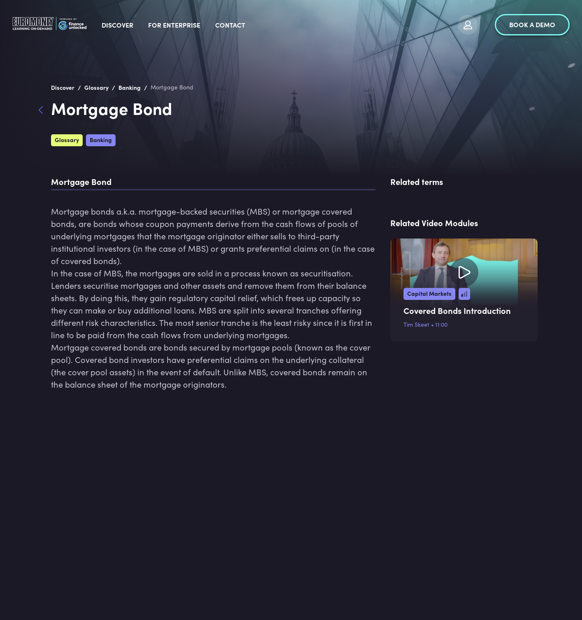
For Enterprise (237, 24)
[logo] (81, 24)
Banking (101, 140)
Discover (180, 24)
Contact (293, 24)
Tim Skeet (416, 324)
